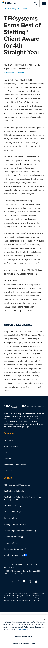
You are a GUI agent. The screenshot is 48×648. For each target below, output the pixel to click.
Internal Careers (11, 446)
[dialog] (24, 631)
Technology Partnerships (15, 464)
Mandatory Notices (12, 536)
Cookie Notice (10, 518)
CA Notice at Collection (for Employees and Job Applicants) (23, 498)
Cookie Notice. (23, 629)
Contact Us (9, 440)
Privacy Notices (11, 542)
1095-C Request (11, 511)
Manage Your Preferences (15, 524)
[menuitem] (24, 440)
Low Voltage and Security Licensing (20, 530)
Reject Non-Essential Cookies (24, 643)
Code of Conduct (11, 505)
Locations (8, 458)
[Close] (44, 619)
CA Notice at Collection (14, 491)
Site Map (8, 470)
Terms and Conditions (13, 548)
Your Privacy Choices (13, 555)
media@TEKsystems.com (15, 72)
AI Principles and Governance (17, 484)
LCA (6, 452)
